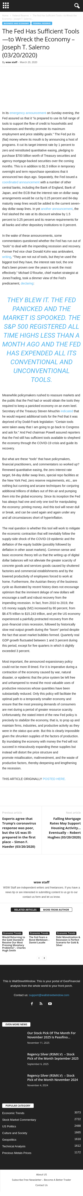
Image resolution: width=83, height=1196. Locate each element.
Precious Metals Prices (16, 1153)
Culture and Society (14, 1133)
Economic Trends (12, 933)
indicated (67, 411)
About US (41, 1174)
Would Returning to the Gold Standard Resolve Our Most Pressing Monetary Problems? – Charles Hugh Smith (14, 943)
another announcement (57, 209)
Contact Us (41, 1185)
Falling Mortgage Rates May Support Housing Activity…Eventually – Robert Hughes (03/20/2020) (64, 827)
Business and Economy (16, 23)
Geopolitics (9, 1139)
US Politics (9, 1126)
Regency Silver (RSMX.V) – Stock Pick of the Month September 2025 (53, 1056)
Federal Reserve (20, 15)
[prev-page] (39, 958)
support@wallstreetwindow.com (49, 995)
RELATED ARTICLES (25, 909)
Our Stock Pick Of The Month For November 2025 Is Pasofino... (51, 1035)
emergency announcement (27, 113)
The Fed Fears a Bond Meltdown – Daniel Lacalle (39, 939)
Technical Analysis (14, 1146)
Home (5, 15)
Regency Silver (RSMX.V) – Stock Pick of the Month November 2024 (52, 1077)
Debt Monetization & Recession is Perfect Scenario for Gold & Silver (68, 941)
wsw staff (11, 62)
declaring (27, 283)
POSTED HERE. (54, 779)
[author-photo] (41, 867)
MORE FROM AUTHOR (56, 909)
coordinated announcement (21, 182)
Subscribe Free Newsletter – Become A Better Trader (41, 1179)
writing (6, 257)
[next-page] (44, 958)
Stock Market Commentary (19, 1119)
